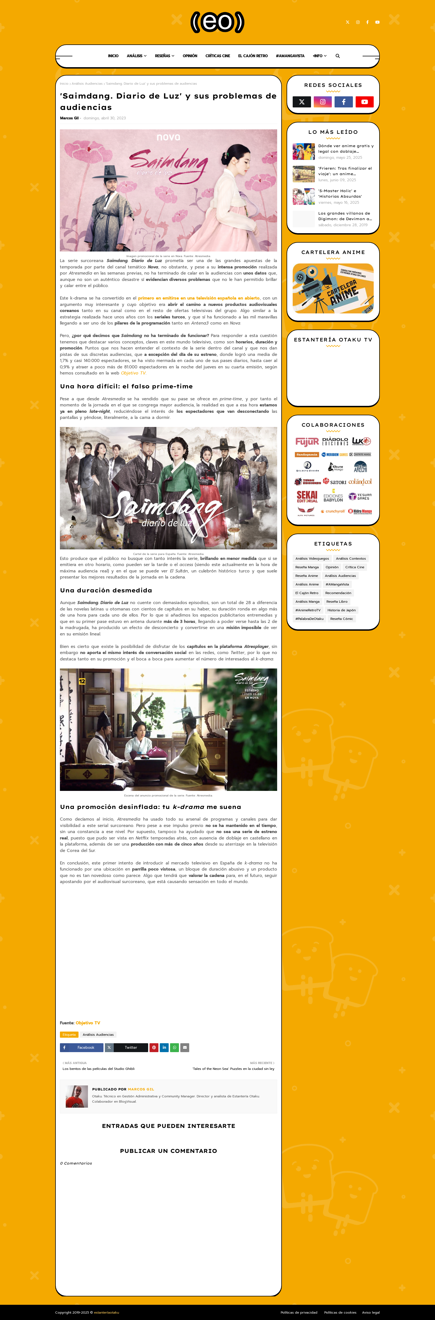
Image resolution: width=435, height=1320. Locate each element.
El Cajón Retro (306, 592)
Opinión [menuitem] (190, 56)
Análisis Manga (307, 601)
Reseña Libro (337, 601)
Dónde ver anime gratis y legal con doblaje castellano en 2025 (346, 149)
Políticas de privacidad (299, 1312)
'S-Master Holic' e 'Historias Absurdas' (340, 193)
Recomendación (338, 592)
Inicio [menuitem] (113, 56)
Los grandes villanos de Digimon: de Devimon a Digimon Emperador (344, 216)
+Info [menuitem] (317, 56)
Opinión (332, 567)
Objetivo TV (133, 373)
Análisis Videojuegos (312, 558)
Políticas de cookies (340, 1312)
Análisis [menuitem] (134, 56)
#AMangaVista (337, 584)
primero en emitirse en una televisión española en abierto (199, 298)
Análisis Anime (307, 584)
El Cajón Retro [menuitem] (253, 56)
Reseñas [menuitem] (162, 56)
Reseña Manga (307, 567)
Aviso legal (371, 1312)
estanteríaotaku (106, 1312)
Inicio (64, 83)
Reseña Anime (306, 575)
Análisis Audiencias (87, 83)
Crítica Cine (354, 567)
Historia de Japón (342, 610)
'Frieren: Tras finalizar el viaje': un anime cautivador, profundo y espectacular (345, 171)
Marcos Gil (69, 118)
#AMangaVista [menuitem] (290, 56)
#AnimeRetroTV (308, 610)
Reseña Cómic (341, 618)
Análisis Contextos (351, 558)
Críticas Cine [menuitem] (218, 56)
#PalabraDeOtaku (309, 618)
